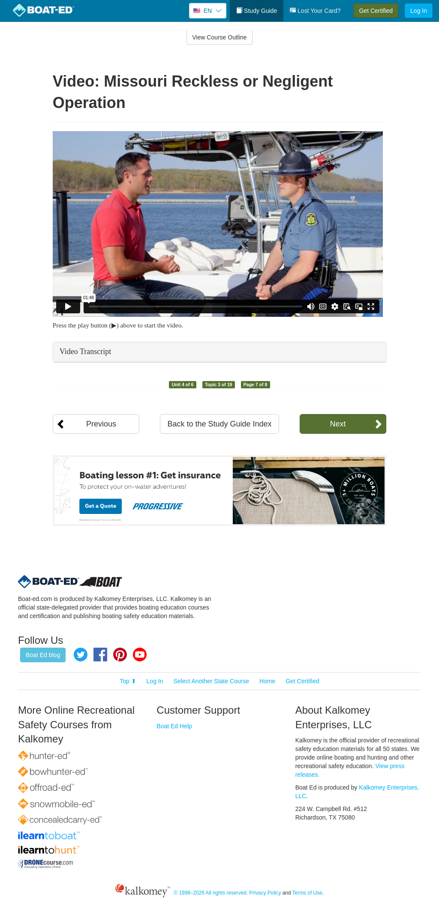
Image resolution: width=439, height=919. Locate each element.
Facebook (100, 654)
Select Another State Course (211, 681)
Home (267, 681)
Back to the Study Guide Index (219, 424)
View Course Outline (219, 37)
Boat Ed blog (43, 655)
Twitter (80, 654)
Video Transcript (85, 351)
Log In (418, 10)
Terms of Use (307, 893)
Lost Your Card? (315, 10)
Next (338, 424)
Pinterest (120, 654)
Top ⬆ (128, 681)
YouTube (140, 654)
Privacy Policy (265, 893)
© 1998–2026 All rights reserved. (211, 893)
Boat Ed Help (174, 726)
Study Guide (256, 10)
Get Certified (376, 10)
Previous (101, 424)
